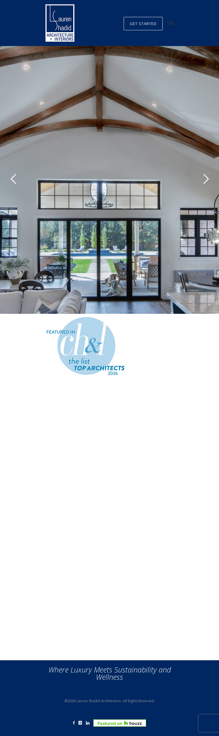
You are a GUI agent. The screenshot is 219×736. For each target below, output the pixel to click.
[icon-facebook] (75, 723)
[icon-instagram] (81, 723)
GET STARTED (143, 23)
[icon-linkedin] (89, 723)
